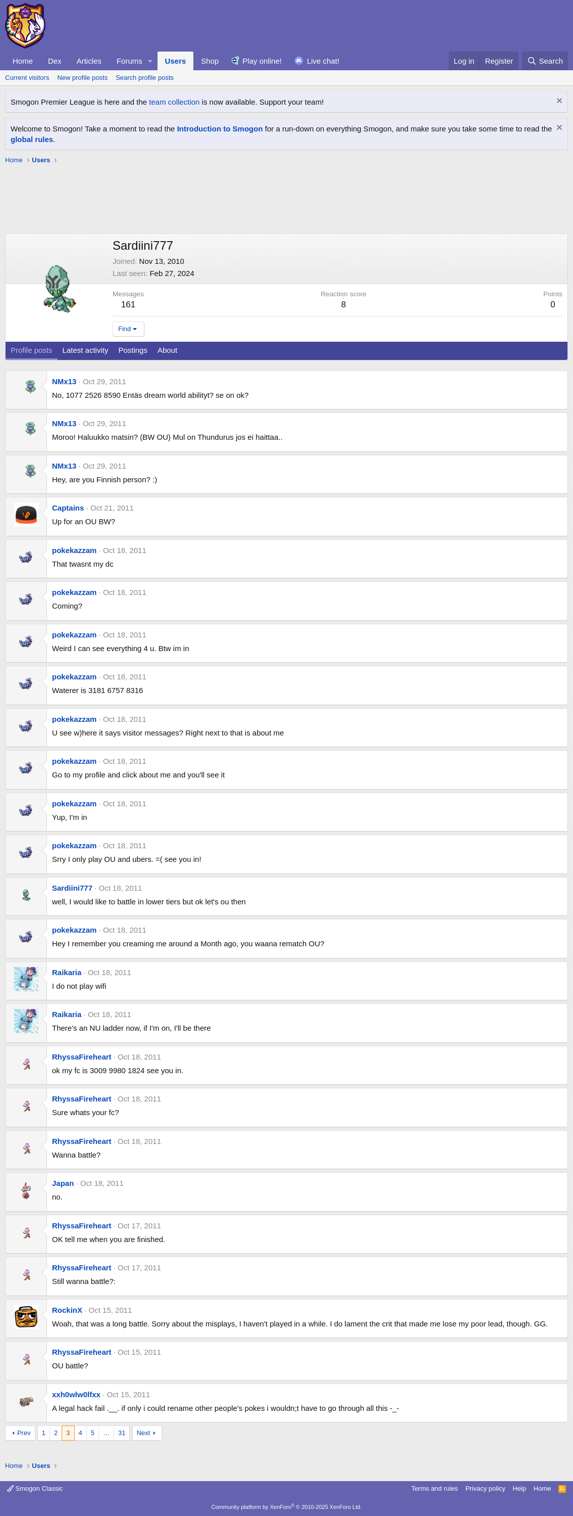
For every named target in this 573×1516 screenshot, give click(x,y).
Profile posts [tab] (32, 350)
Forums (129, 61)
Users (175, 61)
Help (520, 1488)
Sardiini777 (72, 888)
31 (121, 1433)
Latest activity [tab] (86, 350)
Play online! (262, 61)
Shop (210, 61)
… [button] (106, 1433)
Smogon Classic (35, 1488)
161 (128, 304)
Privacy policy (485, 1488)
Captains (68, 507)
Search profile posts (145, 77)
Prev (24, 1433)
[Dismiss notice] (558, 102)
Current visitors (27, 77)
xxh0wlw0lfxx (76, 1394)
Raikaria (66, 972)
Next (143, 1433)
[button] (150, 61)
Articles (89, 61)
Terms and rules (434, 1488)
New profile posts (82, 77)
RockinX (67, 1310)
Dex (55, 61)
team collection (174, 102)
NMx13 (64, 381)
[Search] (545, 61)
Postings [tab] (132, 350)
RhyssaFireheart (82, 1056)
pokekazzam (74, 550)
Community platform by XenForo (287, 1507)
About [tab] (167, 350)
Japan (63, 1183)
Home (23, 61)
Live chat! (323, 61)
